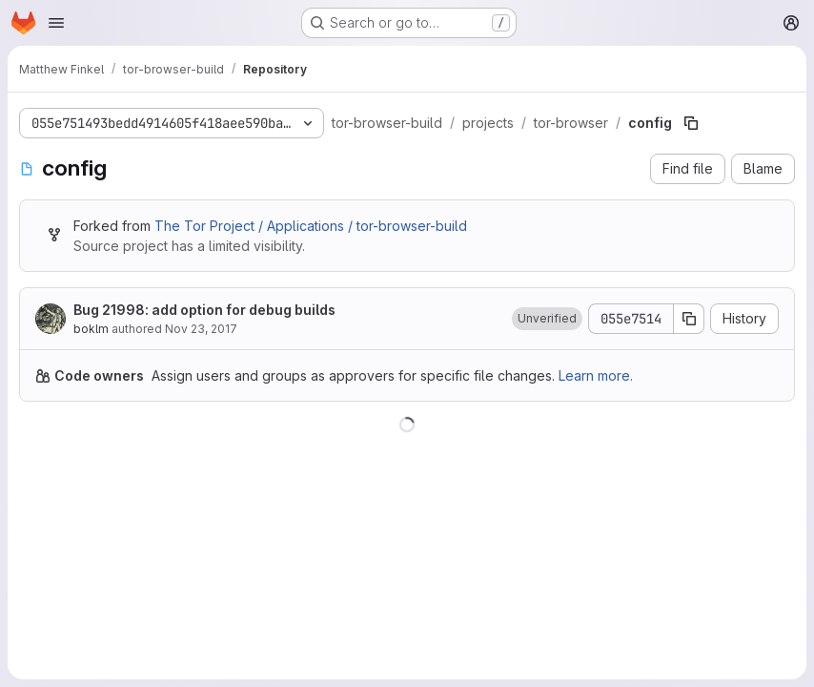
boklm (91, 329)
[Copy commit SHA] (689, 318)
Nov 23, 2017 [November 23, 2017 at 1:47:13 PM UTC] (201, 329)
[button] (547, 318)
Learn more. (596, 375)
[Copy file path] (691, 123)
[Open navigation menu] (56, 23)
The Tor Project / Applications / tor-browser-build (310, 226)
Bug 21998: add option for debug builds (204, 310)
